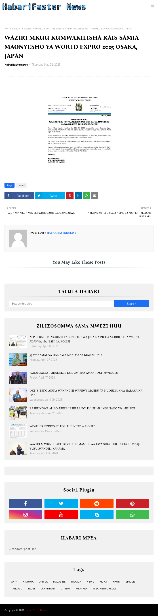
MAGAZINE (59, 581)
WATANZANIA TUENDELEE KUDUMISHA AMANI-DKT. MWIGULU (73, 372)
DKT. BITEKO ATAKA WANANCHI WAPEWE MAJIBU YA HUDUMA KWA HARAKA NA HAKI (85, 393)
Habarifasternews (16, 64)
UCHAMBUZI (47, 588)
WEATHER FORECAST (105, 588)
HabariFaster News (36, 610)
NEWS (90, 581)
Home (7, 28)
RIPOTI (116, 581)
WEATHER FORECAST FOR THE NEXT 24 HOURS (62, 426)
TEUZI (31, 588)
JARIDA (43, 581)
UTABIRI (65, 588)
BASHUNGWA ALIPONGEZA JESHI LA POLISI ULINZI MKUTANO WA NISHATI (82, 408)
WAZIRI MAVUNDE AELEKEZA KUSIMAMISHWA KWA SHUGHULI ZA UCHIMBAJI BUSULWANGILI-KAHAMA (84, 446)
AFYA (14, 581)
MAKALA (76, 581)
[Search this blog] (61, 303)
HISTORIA (28, 581)
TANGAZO (16, 588)
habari (17, 28)
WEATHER (81, 588)
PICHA (103, 581)
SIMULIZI (131, 581)
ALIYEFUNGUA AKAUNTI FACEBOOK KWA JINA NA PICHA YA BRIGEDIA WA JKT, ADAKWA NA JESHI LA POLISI (84, 339)
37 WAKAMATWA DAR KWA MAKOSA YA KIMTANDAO (65, 355)
